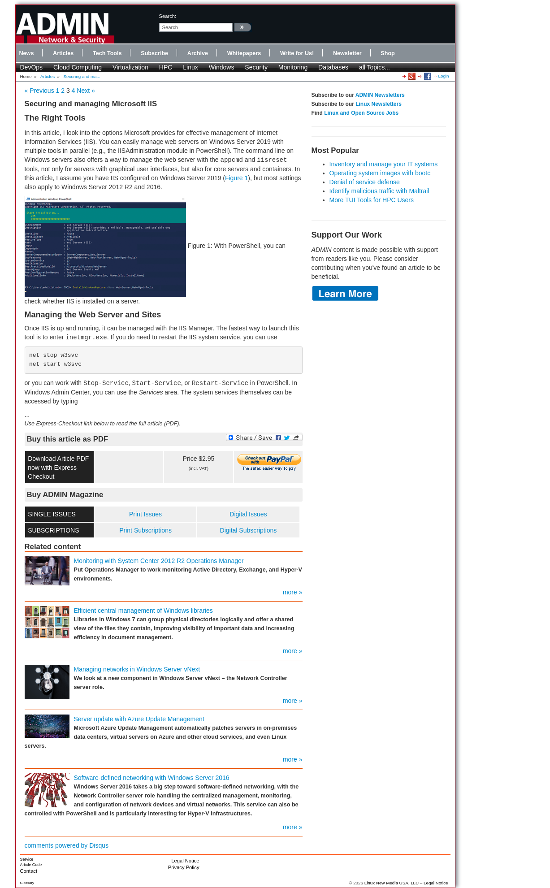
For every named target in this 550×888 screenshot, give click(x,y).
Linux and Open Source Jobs (361, 113)
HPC (166, 67)
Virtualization (130, 67)
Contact (29, 871)
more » (293, 592)
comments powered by (67, 845)
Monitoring (292, 67)
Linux (190, 67)
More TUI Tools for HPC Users (371, 200)
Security (256, 67)
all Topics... (374, 67)
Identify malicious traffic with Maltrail (379, 191)
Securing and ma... (82, 76)
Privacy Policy (183, 867)
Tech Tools (107, 53)
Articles (63, 53)
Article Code (31, 864)
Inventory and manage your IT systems (383, 164)
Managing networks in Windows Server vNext (137, 669)
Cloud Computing (77, 67)
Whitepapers (244, 53)
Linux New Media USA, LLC (391, 882)
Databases (333, 67)
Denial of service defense (364, 182)
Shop (387, 53)
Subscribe (154, 53)
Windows (221, 67)
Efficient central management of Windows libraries (143, 610)
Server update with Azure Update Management (139, 719)
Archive (197, 53)
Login (443, 76)
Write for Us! (297, 53)
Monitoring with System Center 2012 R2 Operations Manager (159, 560)
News (26, 53)
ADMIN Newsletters (380, 95)
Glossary (27, 883)
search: (168, 16)
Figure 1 (236, 178)
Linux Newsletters (378, 104)
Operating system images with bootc (380, 173)
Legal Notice (185, 860)
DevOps (31, 67)
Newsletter (347, 53)
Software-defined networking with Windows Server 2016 (152, 777)
